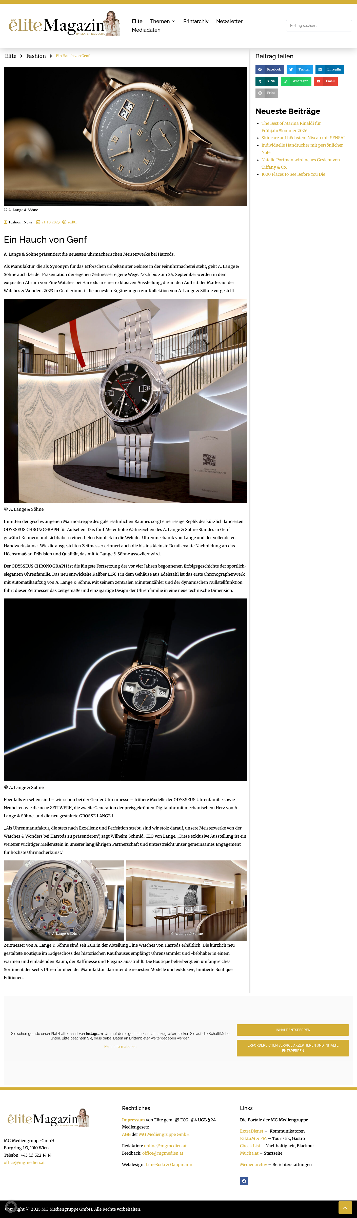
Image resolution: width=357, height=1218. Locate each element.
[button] (163, 21)
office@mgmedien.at (24, 1162)
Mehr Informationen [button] (120, 1047)
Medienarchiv (253, 1164)
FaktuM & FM (253, 1138)
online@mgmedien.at (165, 1145)
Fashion (36, 56)
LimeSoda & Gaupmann (169, 1164)
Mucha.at (249, 1153)
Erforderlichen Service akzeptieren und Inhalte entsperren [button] (293, 1048)
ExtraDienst (251, 1131)
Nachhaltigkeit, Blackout (287, 1145)
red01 (72, 222)
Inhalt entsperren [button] (293, 1030)
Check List (250, 1145)
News (28, 222)
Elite (10, 56)
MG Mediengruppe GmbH (164, 1134)
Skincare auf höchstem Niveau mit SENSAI (303, 137)
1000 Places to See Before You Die (293, 174)
